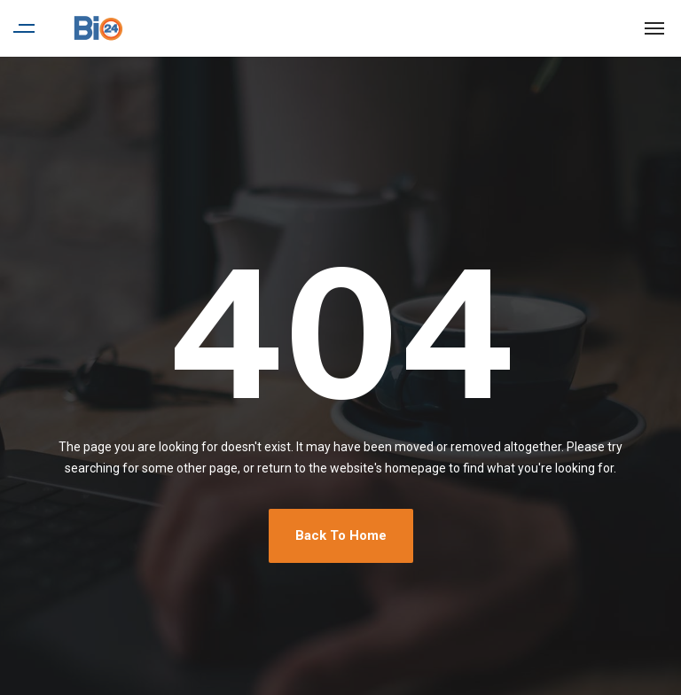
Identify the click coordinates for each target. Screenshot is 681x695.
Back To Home (341, 535)
